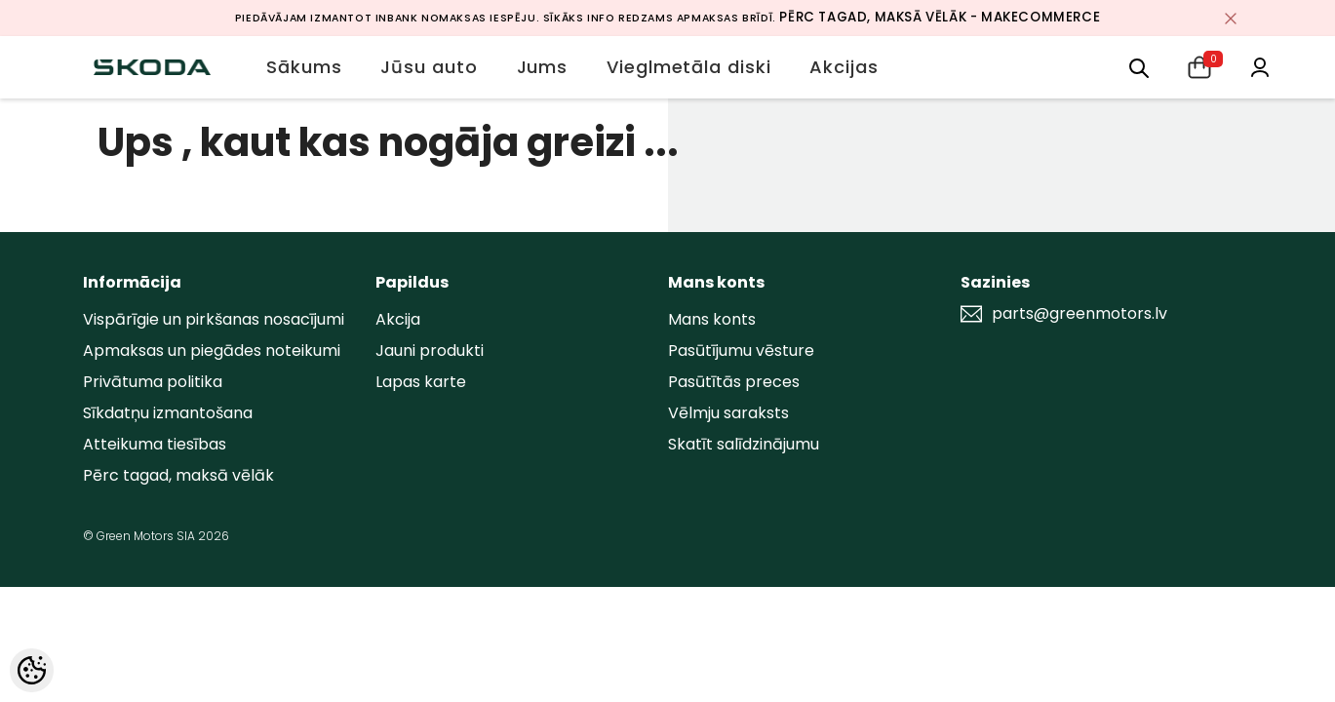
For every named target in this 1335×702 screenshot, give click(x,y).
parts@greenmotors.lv (1079, 314)
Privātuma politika (152, 381)
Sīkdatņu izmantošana (168, 413)
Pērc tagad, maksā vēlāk (178, 475)
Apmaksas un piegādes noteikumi (211, 350)
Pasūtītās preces (734, 381)
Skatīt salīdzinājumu (743, 444)
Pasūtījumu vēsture (741, 350)
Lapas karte (420, 381)
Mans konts (712, 319)
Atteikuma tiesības (154, 444)
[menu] (1139, 67)
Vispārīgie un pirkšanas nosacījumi (213, 319)
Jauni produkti (429, 350)
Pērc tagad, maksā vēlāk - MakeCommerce (939, 17)
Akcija (397, 319)
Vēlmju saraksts (728, 413)
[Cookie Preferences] (32, 670)
